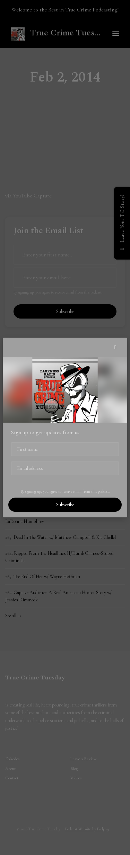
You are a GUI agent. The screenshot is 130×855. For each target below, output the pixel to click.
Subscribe (65, 505)
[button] (115, 347)
